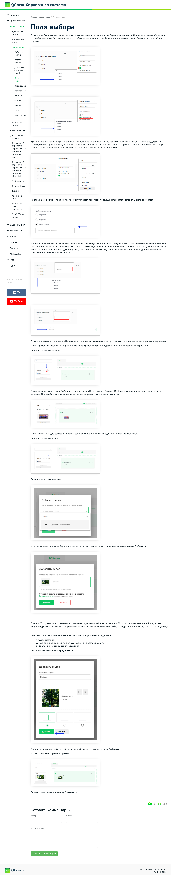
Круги (17, 110)
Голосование (20, 115)
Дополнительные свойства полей (22, 70)
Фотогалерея (20, 91)
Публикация (18, 181)
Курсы (13, 265)
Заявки (13, 236)
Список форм (18, 186)
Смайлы (18, 101)
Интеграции (16, 230)
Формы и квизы (18, 26)
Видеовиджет (17, 224)
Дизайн (15, 191)
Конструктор (18, 47)
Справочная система (40, 17)
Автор (34, 815)
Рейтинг (18, 96)
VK (16, 292)
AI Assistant (16, 254)
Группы (14, 242)
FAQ (12, 260)
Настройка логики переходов (17, 206)
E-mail (69, 815)
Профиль (14, 15)
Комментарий (37, 828)
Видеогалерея (21, 86)
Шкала (17, 105)
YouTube (16, 301)
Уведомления (18, 130)
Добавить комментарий (44, 853)
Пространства (17, 20)
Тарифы (14, 248)
